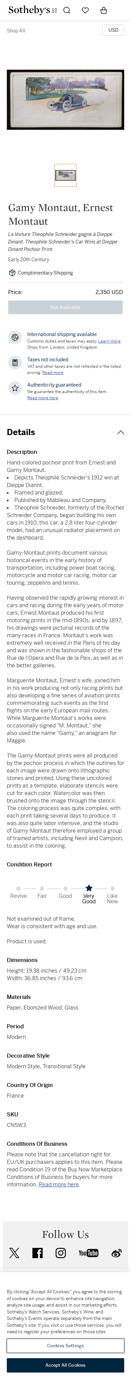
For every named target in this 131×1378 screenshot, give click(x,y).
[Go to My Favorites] (85, 10)
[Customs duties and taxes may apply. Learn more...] (109, 341)
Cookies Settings (65, 1346)
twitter (14, 1253)
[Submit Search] (66, 10)
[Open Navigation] (122, 10)
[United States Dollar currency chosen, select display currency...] (113, 30)
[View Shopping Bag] (104, 10)
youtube (89, 1253)
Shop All (16, 31)
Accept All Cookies (65, 1365)
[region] (65, 1325)
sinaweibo (117, 1253)
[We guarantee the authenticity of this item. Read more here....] (42, 398)
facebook (37, 1253)
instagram (61, 1253)
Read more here (59, 1184)
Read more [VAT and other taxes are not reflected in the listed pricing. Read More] (52, 372)
